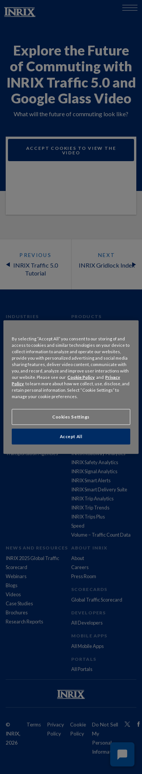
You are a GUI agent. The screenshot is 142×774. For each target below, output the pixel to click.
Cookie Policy (81, 377)
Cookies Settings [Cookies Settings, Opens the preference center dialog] (71, 416)
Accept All (71, 436)
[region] (70, 387)
